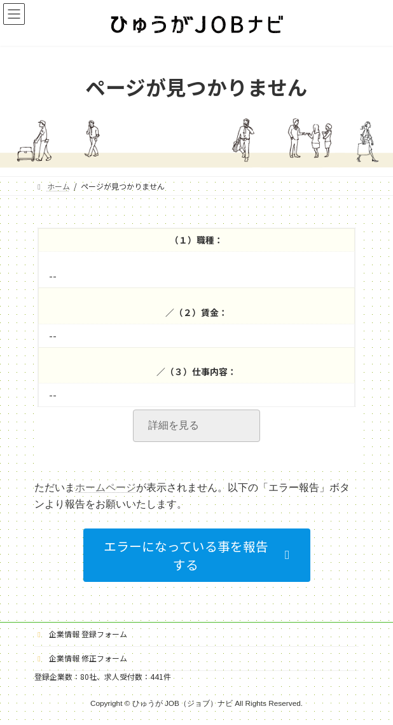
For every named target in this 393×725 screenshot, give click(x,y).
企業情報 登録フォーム (80, 633)
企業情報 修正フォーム (80, 657)
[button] (196, 555)
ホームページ (105, 487)
